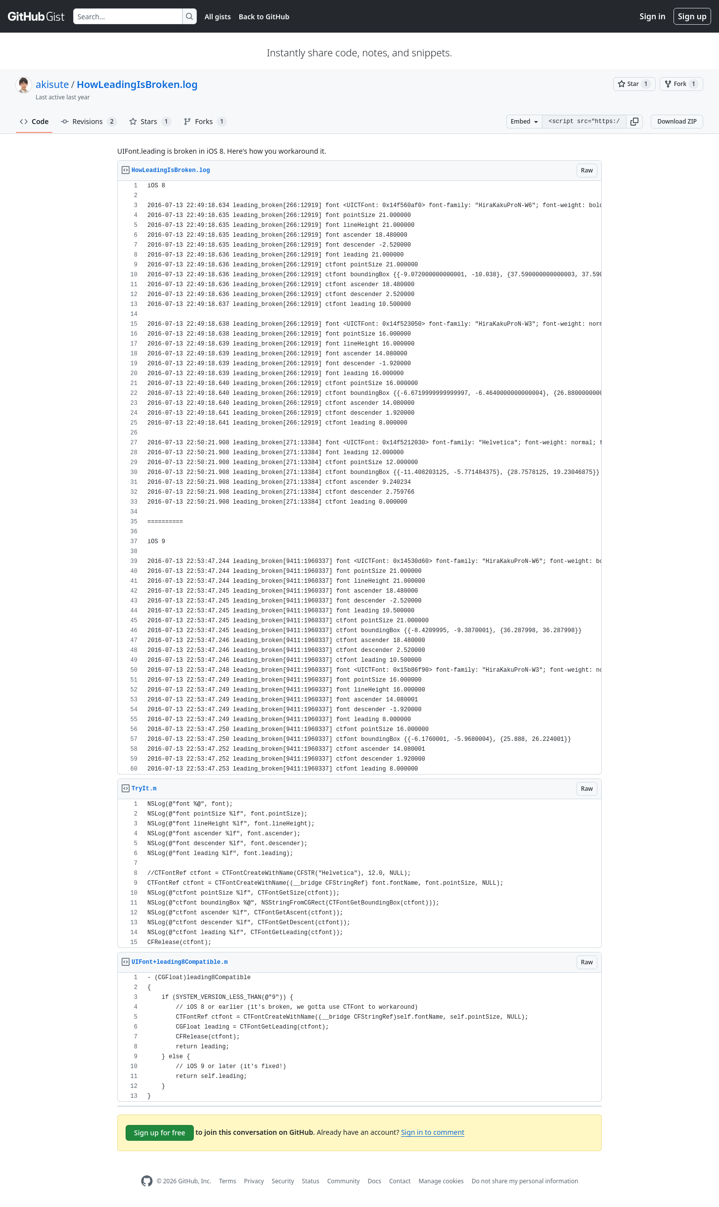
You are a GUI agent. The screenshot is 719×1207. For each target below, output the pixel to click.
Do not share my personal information (525, 1181)
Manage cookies (440, 1181)
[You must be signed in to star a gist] (634, 84)
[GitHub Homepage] (147, 1181)
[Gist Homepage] (36, 16)
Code (34, 121)
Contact (399, 1181)
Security (283, 1181)
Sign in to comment (432, 1132)
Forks (205, 122)
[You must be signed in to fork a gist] (681, 84)
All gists (218, 16)
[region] (359, 478)
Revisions (89, 122)
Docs (374, 1181)
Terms (227, 1181)
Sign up (692, 16)
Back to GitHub (264, 16)
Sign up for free (159, 1132)
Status (310, 1181)
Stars (150, 122)
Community (343, 1181)
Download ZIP (677, 121)
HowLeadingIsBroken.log (137, 84)
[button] (634, 122)
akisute (52, 84)
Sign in (653, 16)
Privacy (254, 1181)
